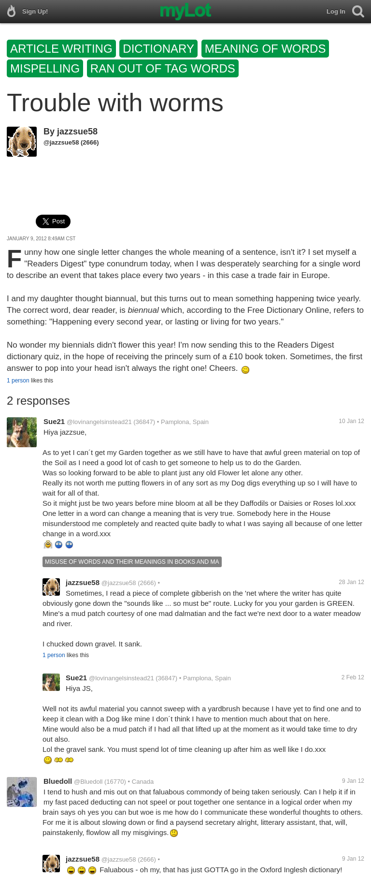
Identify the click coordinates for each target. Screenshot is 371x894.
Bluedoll (57, 781)
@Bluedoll (88, 781)
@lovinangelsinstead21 (99, 421)
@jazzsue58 (61, 142)
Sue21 (54, 421)
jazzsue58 (77, 131)
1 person (18, 380)
